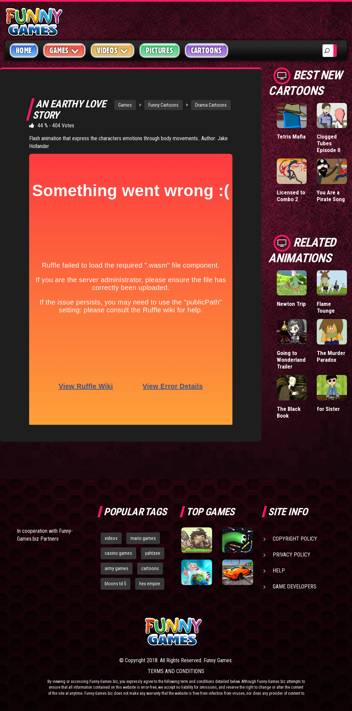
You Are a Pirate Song (331, 196)
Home (24, 50)
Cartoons (206, 50)
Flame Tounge (326, 307)
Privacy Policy (291, 554)
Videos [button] (112, 50)
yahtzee (152, 553)
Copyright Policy (295, 539)
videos (111, 538)
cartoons (150, 568)
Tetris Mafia (291, 136)
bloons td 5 (115, 583)
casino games (118, 553)
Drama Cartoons (211, 105)
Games (125, 105)
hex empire (149, 583)
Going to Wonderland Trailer (291, 360)
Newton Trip (291, 303)
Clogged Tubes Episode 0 (328, 143)
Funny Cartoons (163, 105)
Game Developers (294, 586)
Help (279, 570)
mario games (143, 538)
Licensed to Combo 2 (291, 196)
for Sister (328, 408)
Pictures (159, 50)
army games (116, 568)
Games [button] (64, 50)
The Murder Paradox (331, 356)
